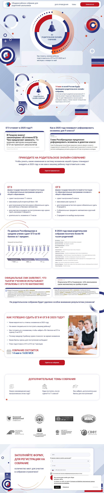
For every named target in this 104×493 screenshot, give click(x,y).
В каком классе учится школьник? (60, 458)
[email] (70, 465)
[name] (70, 455)
